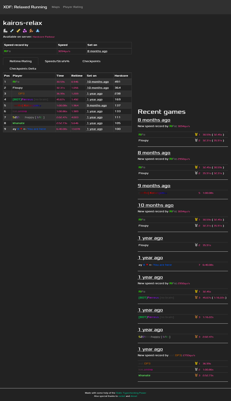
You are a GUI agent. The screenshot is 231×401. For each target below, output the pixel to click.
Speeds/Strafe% (57, 61)
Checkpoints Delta (23, 68)
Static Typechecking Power (131, 393)
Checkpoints (91, 61)
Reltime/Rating (21, 61)
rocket (121, 396)
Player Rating (73, 7)
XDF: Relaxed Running (25, 7)
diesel (134, 396)
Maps (56, 7)
